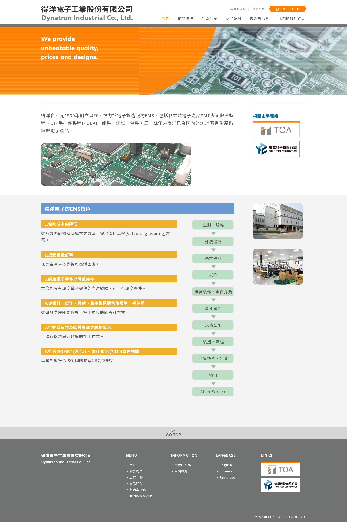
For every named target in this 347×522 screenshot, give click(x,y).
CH (290, 9)
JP (298, 9)
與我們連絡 (238, 9)
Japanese (227, 477)
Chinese (226, 471)
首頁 (165, 18)
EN (282, 9)
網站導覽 (259, 9)
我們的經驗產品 (292, 18)
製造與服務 (260, 18)
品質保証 (210, 18)
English (225, 465)
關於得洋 (185, 18)
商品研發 (234, 18)
